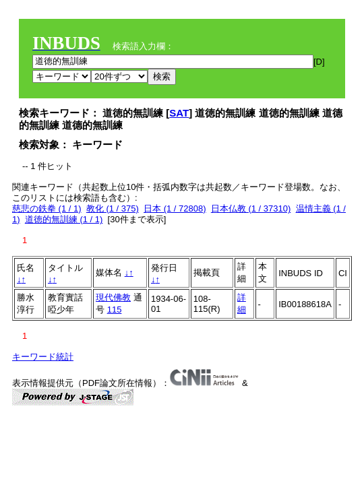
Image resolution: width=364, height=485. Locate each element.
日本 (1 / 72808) (175, 208)
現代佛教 (113, 297)
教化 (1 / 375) (112, 208)
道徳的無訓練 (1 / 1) (64, 219)
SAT (179, 113)
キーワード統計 (42, 357)
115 (114, 309)
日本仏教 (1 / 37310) (251, 208)
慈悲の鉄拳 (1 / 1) (47, 208)
